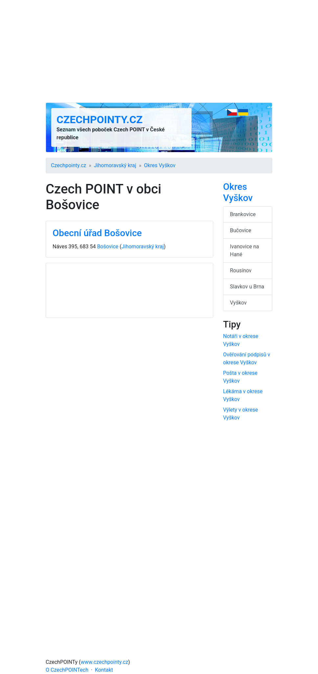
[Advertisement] (159, 51)
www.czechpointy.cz (104, 662)
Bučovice (240, 230)
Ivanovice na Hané (244, 250)
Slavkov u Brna (247, 286)
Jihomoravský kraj (115, 165)
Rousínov (241, 270)
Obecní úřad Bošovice (97, 233)
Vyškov (238, 303)
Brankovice (243, 214)
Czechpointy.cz (100, 119)
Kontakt (104, 670)
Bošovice (107, 246)
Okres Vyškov (159, 165)
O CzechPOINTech (67, 670)
